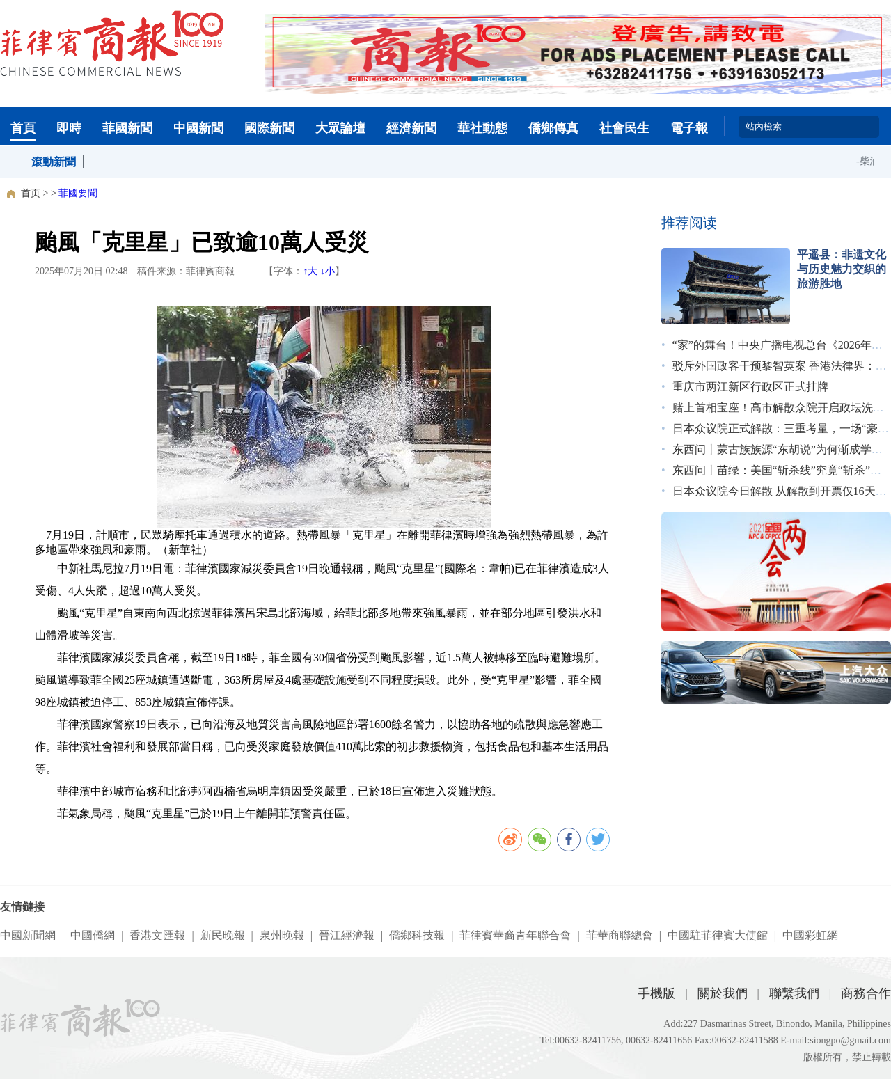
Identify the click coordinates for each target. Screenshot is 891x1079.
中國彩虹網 (810, 935)
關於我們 (722, 993)
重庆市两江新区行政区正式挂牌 (750, 387)
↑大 (310, 271)
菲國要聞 (77, 193)
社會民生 (624, 128)
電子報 (689, 128)
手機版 (656, 993)
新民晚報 (222, 935)
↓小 (327, 271)
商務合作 (866, 993)
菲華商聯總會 (619, 935)
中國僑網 (92, 935)
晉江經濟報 (346, 935)
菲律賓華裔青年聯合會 (515, 935)
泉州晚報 (282, 935)
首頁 (23, 128)
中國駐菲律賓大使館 (718, 935)
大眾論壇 (340, 128)
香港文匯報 (157, 935)
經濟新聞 (411, 128)
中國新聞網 (28, 935)
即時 (68, 128)
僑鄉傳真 (553, 128)
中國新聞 (198, 128)
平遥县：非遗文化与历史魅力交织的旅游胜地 (841, 269)
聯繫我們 (794, 993)
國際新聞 (269, 128)
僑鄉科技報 (417, 935)
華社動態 (482, 128)
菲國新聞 (127, 128)
